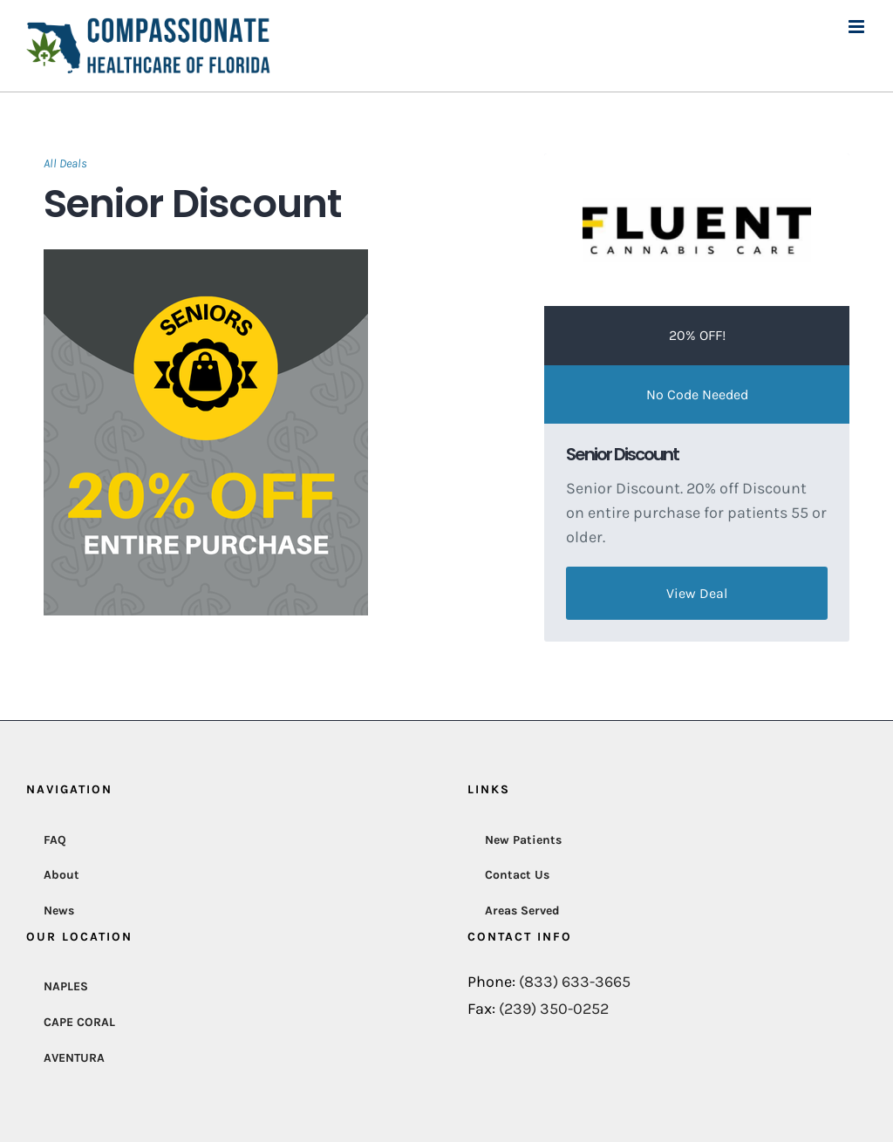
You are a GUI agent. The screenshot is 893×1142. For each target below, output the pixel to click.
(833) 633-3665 (575, 981)
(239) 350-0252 (554, 1008)
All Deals (65, 163)
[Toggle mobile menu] (858, 26)
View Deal (696, 593)
